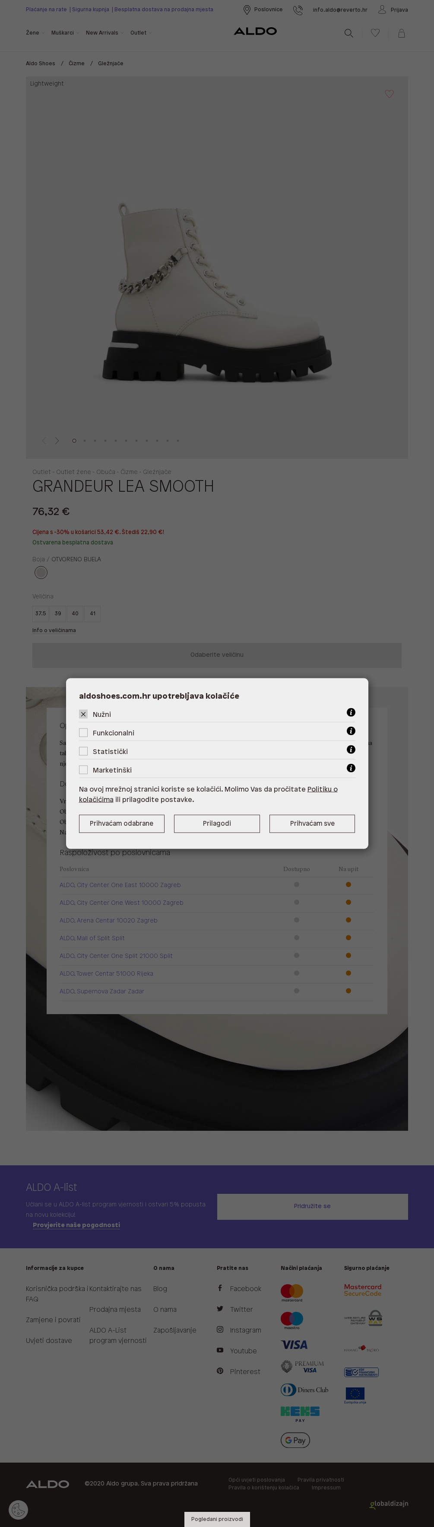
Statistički (110, 752)
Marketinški (112, 770)
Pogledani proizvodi (217, 1519)
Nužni (102, 715)
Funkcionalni (113, 733)
